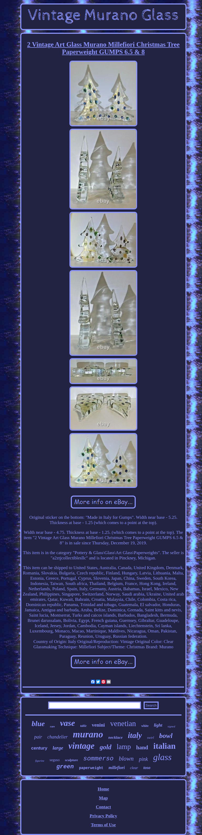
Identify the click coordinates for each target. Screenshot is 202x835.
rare (52, 726)
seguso (55, 760)
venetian (123, 723)
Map (103, 797)
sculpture (71, 760)
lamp (124, 747)
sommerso (98, 758)
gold (105, 747)
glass (162, 757)
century (39, 748)
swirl (150, 738)
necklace (115, 737)
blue (38, 723)
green (65, 767)
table (83, 726)
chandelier (57, 737)
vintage (81, 746)
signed (171, 726)
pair (38, 737)
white (145, 726)
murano (88, 734)
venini (98, 725)
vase (67, 723)
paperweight (91, 768)
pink (143, 759)
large (58, 748)
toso (146, 767)
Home (103, 788)
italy (135, 735)
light (158, 725)
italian (164, 746)
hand (142, 747)
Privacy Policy (103, 815)
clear (134, 768)
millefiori (117, 767)
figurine (39, 760)
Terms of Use (103, 824)
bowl (166, 736)
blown (126, 758)
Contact (103, 806)
